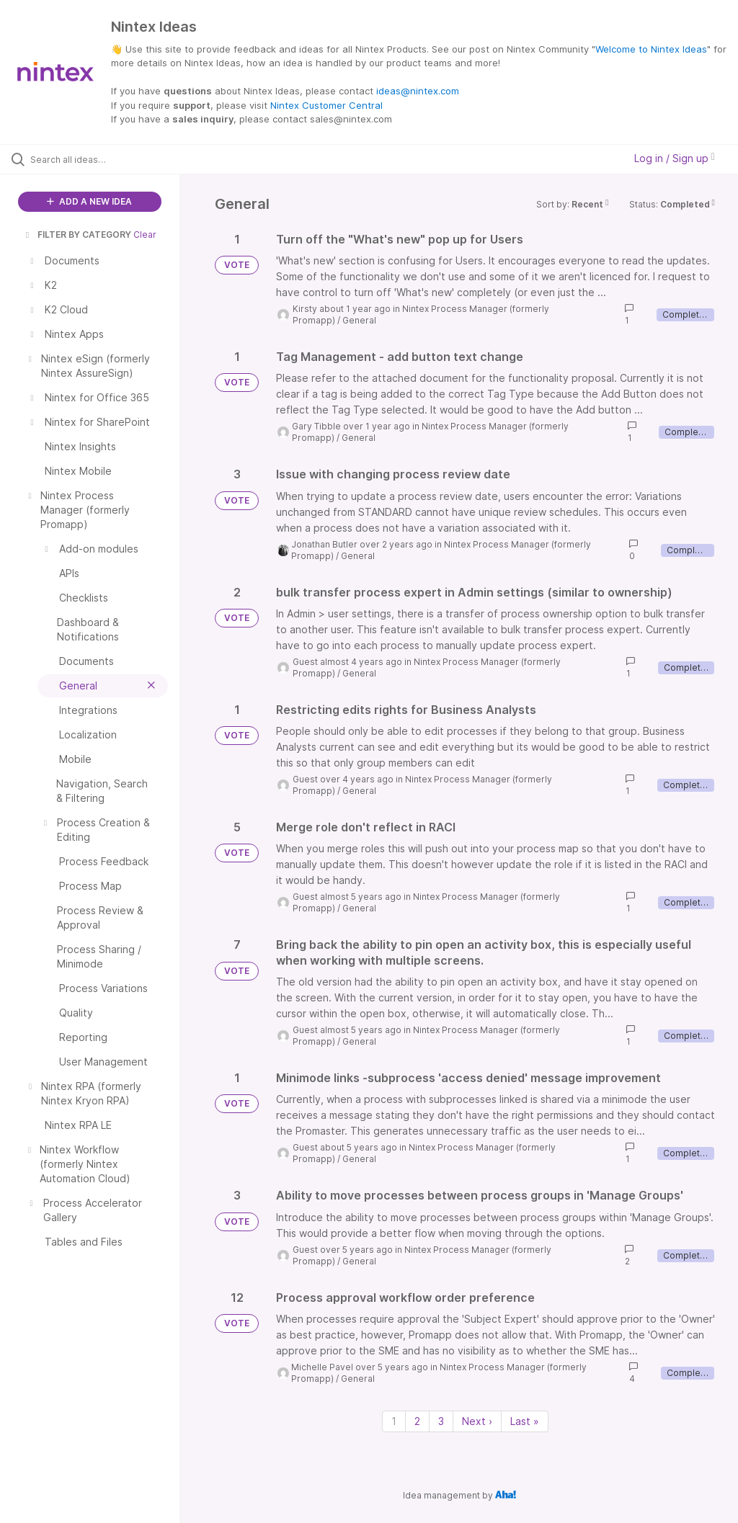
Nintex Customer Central (326, 105)
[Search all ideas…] (97, 159)
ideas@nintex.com (417, 91)
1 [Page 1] (393, 1421)
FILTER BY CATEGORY (77, 234)
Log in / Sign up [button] (674, 158)
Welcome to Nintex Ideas (651, 49)
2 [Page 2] (417, 1421)
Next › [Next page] (477, 1421)
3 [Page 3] (441, 1421)
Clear (144, 234)
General (359, 320)
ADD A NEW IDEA (89, 201)
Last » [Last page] (524, 1421)
